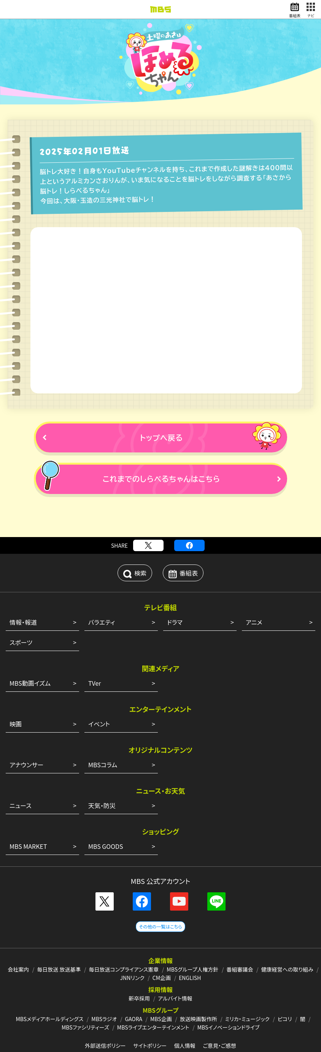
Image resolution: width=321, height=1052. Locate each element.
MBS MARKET (28, 815)
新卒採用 (139, 968)
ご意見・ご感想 (219, 1015)
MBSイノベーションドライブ (228, 997)
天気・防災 (102, 774)
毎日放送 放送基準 (59, 939)
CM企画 (162, 947)
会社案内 (18, 939)
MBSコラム (102, 734)
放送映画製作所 (198, 988)
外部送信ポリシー (105, 1015)
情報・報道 (23, 591)
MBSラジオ (104, 988)
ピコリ (285, 988)
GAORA (133, 988)
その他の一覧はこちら (160, 896)
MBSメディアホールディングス (49, 988)
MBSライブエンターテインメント (153, 997)
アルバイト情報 (175, 968)
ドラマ (175, 591)
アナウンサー (26, 734)
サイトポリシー (150, 1015)
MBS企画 (161, 988)
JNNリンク (132, 947)
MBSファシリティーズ (85, 997)
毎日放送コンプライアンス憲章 (124, 939)
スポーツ (21, 611)
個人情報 (184, 1015)
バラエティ (101, 591)
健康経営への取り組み (287, 939)
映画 (16, 693)
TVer (94, 652)
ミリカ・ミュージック (247, 988)
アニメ (254, 591)
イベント (99, 693)
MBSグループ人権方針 (192, 939)
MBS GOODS (105, 815)
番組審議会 (240, 939)
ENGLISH (190, 947)
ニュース (21, 774)
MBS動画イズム (30, 652)
